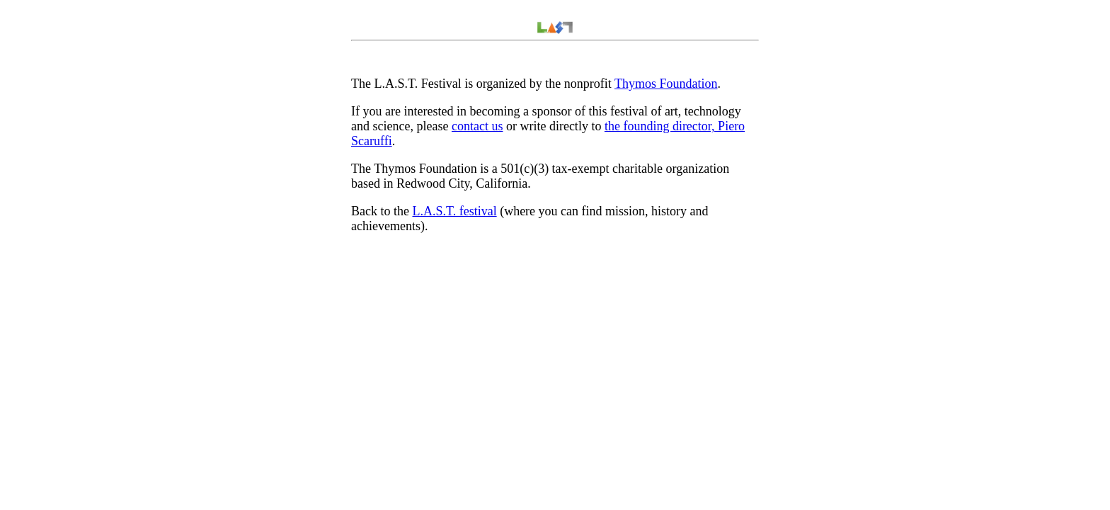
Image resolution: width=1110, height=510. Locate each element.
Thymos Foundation (666, 83)
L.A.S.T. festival (454, 211)
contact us (477, 126)
